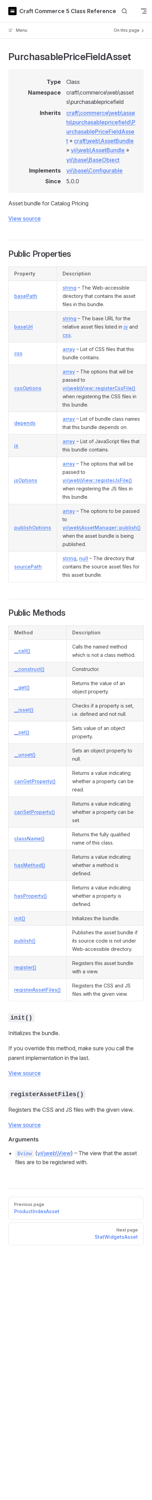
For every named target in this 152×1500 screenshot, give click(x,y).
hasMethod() (29, 865)
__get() (22, 687)
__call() (22, 651)
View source (24, 218)
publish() (25, 941)
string (69, 288)
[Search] (124, 11)
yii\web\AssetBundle (98, 150)
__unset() (25, 755)
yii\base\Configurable (94, 170)
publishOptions (32, 527)
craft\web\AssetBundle (104, 140)
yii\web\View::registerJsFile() (97, 480)
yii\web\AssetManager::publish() (102, 527)
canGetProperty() (35, 781)
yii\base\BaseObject (93, 159)
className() (29, 838)
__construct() (29, 669)
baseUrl (23, 327)
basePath (25, 296)
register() (25, 967)
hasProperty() (30, 896)
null (83, 558)
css (67, 335)
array (69, 349)
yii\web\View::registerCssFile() (99, 388)
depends (25, 423)
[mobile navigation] (143, 11)
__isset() (24, 710)
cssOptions (27, 388)
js (126, 327)
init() (19, 918)
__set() (21, 732)
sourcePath (28, 566)
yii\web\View (54, 1153)
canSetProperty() (34, 812)
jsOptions (25, 480)
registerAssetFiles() (37, 990)
